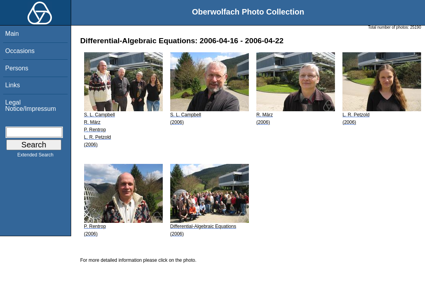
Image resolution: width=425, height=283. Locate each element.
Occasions (20, 51)
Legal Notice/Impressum (30, 105)
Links (12, 85)
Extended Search (35, 156)
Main (12, 33)
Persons (16, 68)
